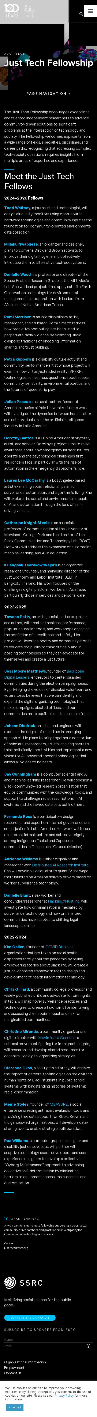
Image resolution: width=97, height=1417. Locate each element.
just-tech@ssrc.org (16, 1248)
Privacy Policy (64, 1395)
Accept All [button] (15, 1407)
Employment (14, 1367)
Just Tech (15, 53)
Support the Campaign (30, 1317)
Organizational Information (25, 1362)
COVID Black (56, 946)
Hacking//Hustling (63, 901)
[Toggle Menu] (90, 11)
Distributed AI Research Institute (60, 865)
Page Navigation (47, 93)
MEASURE (59, 1104)
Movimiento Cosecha (56, 1037)
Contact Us (13, 1373)
